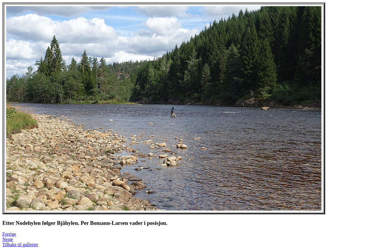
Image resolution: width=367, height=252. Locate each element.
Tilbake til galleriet (20, 244)
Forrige (9, 234)
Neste (7, 239)
